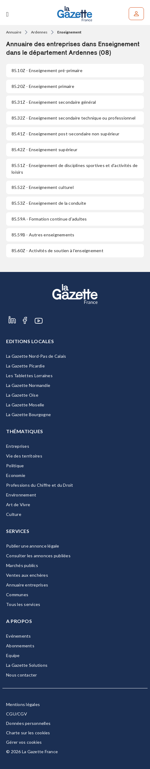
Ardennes (39, 32)
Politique (15, 465)
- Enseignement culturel (43, 187)
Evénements (18, 636)
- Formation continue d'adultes (49, 218)
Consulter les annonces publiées (38, 555)
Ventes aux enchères (27, 575)
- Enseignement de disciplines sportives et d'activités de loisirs (75, 169)
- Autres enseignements (43, 234)
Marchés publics (22, 565)
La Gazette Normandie (28, 385)
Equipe (13, 655)
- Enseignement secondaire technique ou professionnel (73, 117)
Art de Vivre (18, 504)
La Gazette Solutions (26, 665)
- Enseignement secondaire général (54, 102)
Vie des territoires (24, 455)
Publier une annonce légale (32, 545)
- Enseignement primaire (43, 86)
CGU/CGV (16, 713)
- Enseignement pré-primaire (47, 70)
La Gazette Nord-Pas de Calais (36, 356)
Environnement (21, 494)
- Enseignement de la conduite (49, 203)
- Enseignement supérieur (44, 149)
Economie (15, 475)
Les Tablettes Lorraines (29, 375)
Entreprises (17, 446)
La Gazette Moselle (25, 404)
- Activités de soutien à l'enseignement (57, 250)
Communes (17, 594)
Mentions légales (23, 704)
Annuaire (13, 32)
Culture (13, 514)
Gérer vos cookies (24, 742)
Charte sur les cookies (28, 732)
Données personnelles (28, 723)
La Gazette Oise (22, 395)
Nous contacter (21, 674)
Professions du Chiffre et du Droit (39, 485)
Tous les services (23, 604)
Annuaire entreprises (27, 584)
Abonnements (20, 645)
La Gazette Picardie (25, 365)
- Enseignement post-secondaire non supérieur (65, 133)
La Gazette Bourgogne (28, 414)
